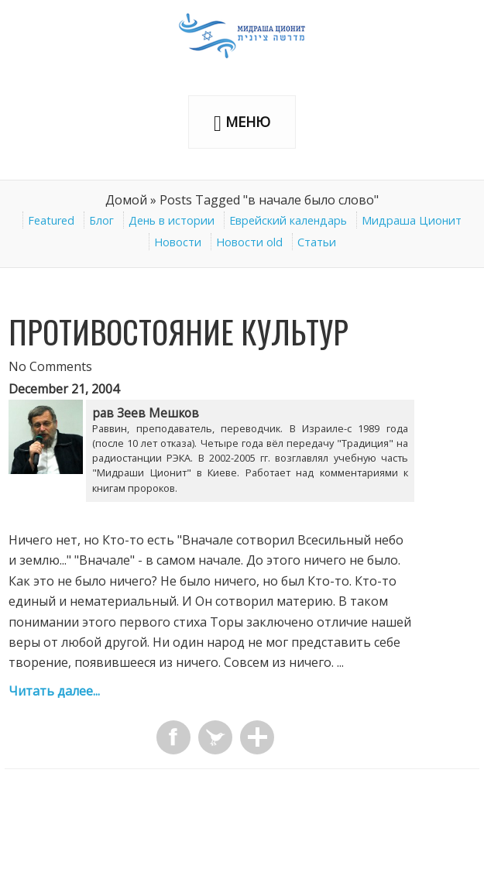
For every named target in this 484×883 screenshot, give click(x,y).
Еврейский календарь (288, 220)
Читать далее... (54, 690)
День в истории (172, 220)
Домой (126, 199)
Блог (101, 220)
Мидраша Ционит (412, 220)
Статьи (316, 242)
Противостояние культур (178, 331)
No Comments (50, 366)
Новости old (249, 242)
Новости (177, 242)
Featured (51, 220)
